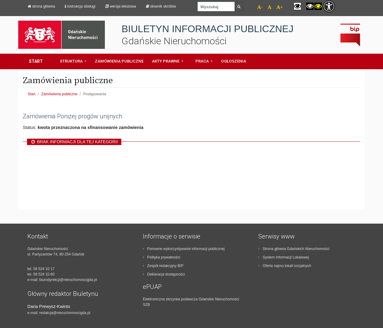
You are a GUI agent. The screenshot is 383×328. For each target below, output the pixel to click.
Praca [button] (202, 61)
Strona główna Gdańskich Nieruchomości (293, 249)
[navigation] (267, 7)
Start (36, 61)
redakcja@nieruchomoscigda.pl (64, 313)
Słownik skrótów (161, 6)
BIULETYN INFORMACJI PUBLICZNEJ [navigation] (207, 29)
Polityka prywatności (161, 257)
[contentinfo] (76, 274)
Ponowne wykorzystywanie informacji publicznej (184, 249)
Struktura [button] (72, 61)
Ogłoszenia (233, 61)
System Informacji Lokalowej (283, 257)
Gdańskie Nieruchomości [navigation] (174, 41)
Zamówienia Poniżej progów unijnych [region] (72, 116)
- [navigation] (260, 7)
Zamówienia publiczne (59, 94)
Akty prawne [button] (166, 61)
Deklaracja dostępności (164, 274)
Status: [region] (83, 127)
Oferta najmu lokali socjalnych (284, 266)
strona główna (41, 6)
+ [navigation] (279, 7)
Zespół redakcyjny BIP (163, 266)
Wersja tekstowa (120, 6)
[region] (191, 142)
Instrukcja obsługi (80, 6)
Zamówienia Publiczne (119, 61)
